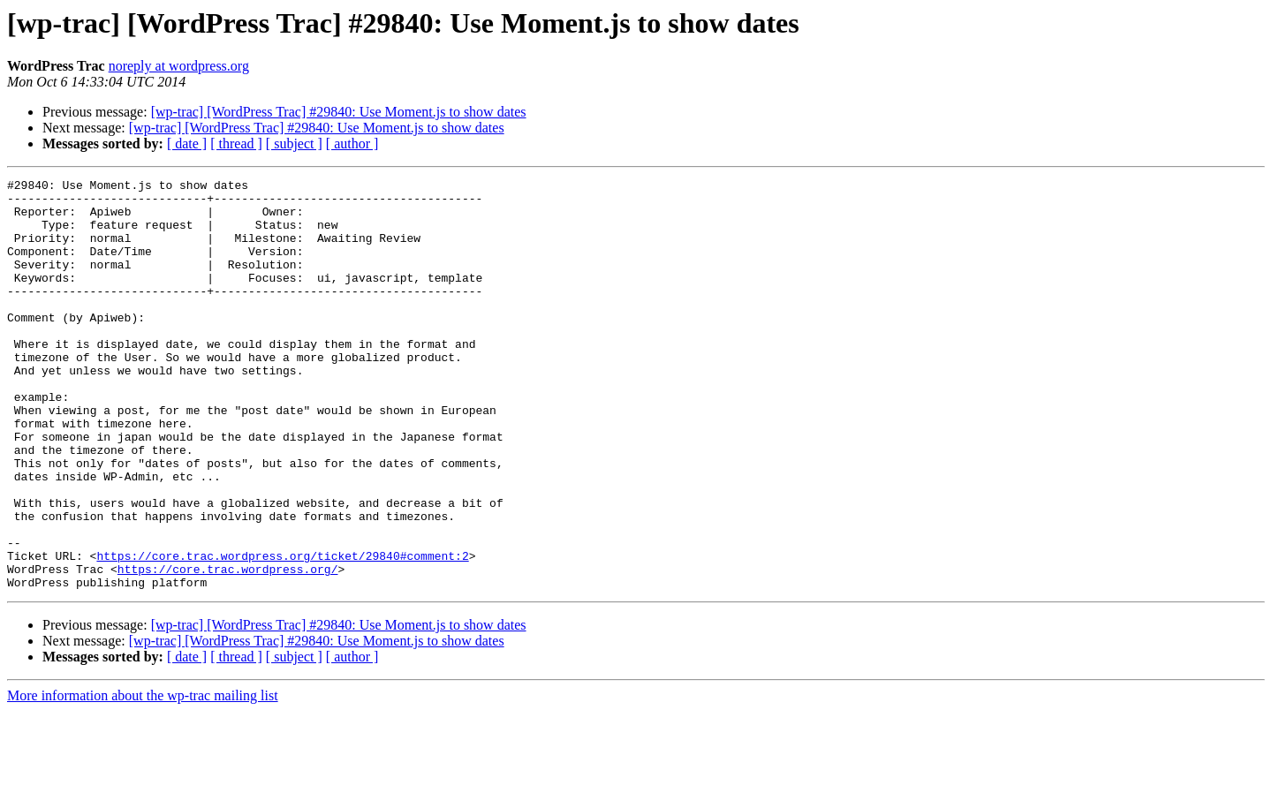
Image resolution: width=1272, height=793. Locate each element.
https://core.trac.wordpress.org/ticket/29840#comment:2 (282, 632)
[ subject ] (294, 143)
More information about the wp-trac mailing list (142, 777)
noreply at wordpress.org (179, 65)
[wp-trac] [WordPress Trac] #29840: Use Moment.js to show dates (338, 111)
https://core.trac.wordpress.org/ (227, 648)
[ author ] (352, 143)
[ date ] (187, 143)
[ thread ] (236, 143)
